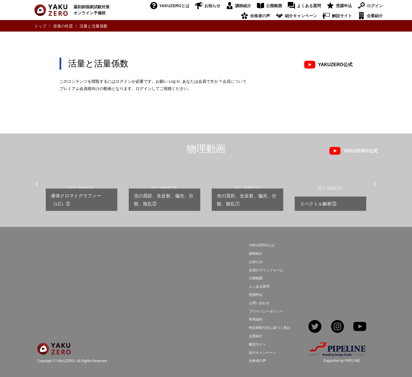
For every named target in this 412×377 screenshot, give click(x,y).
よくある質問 (309, 5)
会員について (235, 81)
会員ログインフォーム (266, 270)
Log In (174, 81)
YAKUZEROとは (174, 5)
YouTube (359, 327)
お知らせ (212, 5)
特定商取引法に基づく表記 (269, 328)
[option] (81, 190)
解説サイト (342, 15)
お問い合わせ (259, 303)
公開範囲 (274, 5)
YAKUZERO (65, 361)
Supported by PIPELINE (341, 361)
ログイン (375, 5)
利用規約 (256, 319)
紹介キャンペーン (301, 15)
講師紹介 (243, 5)
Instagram (337, 327)
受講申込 (344, 5)
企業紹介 (375, 15)
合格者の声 (260, 15)
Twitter (314, 327)
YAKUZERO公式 (335, 64)
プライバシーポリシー (266, 311)
